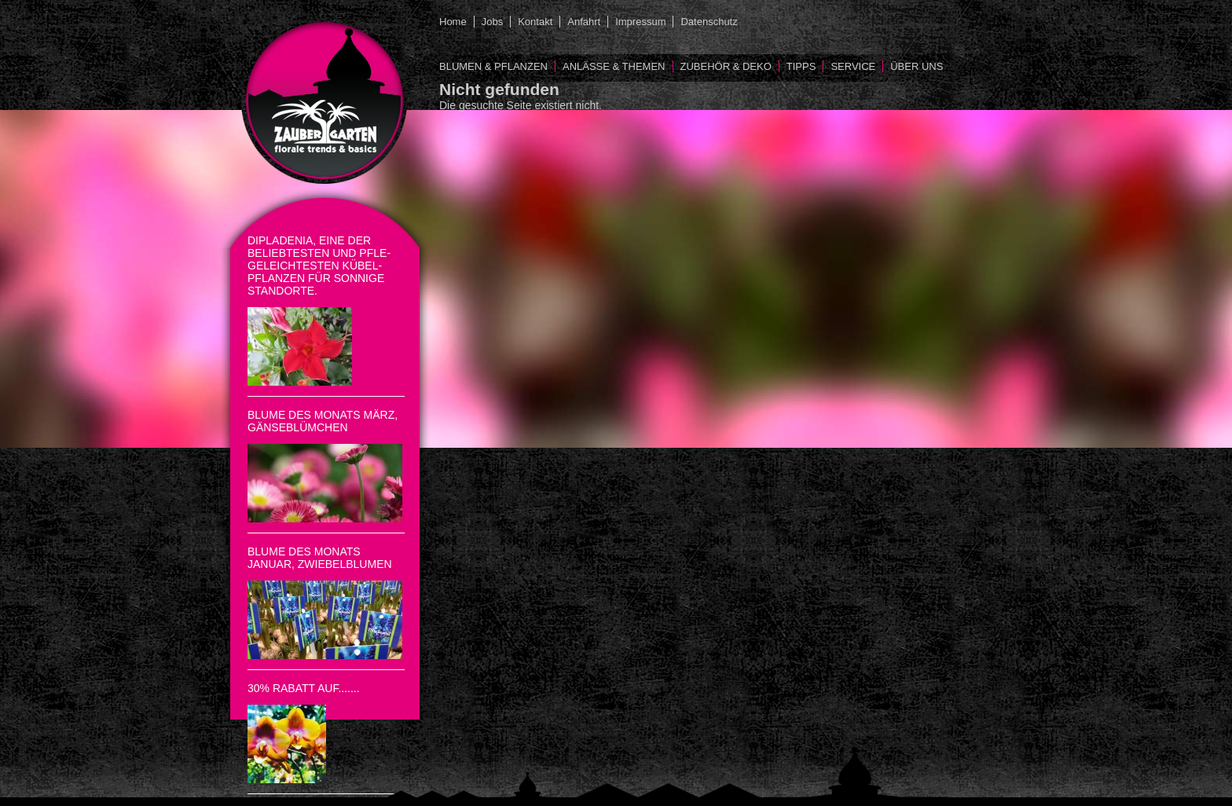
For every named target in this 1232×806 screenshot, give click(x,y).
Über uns (916, 66)
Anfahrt (583, 21)
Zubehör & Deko (726, 66)
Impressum (640, 21)
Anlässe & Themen (614, 66)
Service (852, 66)
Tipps (801, 66)
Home (453, 21)
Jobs (492, 21)
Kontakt (535, 21)
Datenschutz (708, 21)
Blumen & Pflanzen (493, 66)
